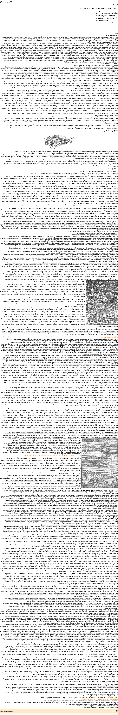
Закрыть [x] (115, 710)
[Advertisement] (59, 29)
